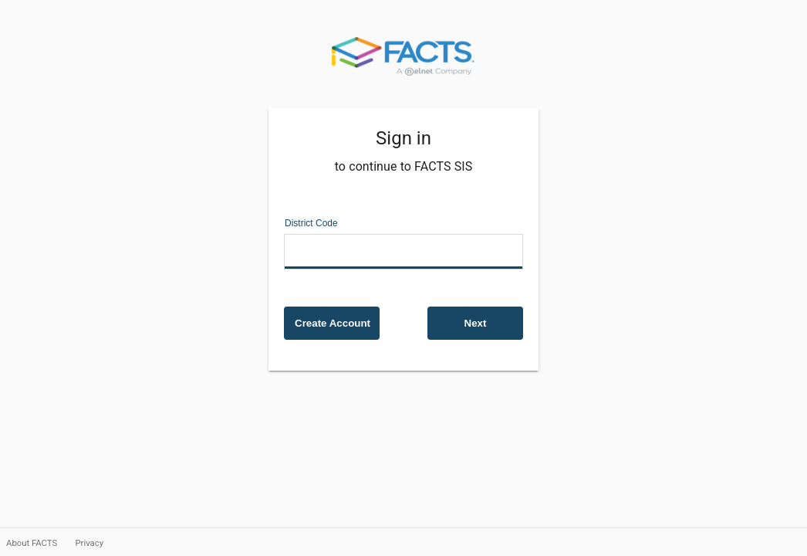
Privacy (89, 542)
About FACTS (32, 542)
